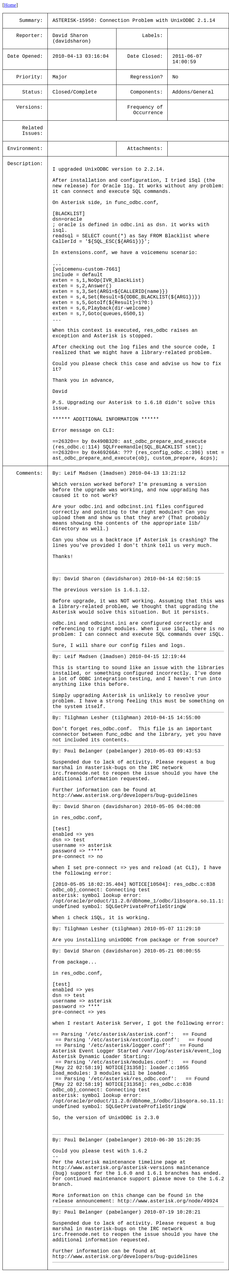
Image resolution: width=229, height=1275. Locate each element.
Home (10, 5)
